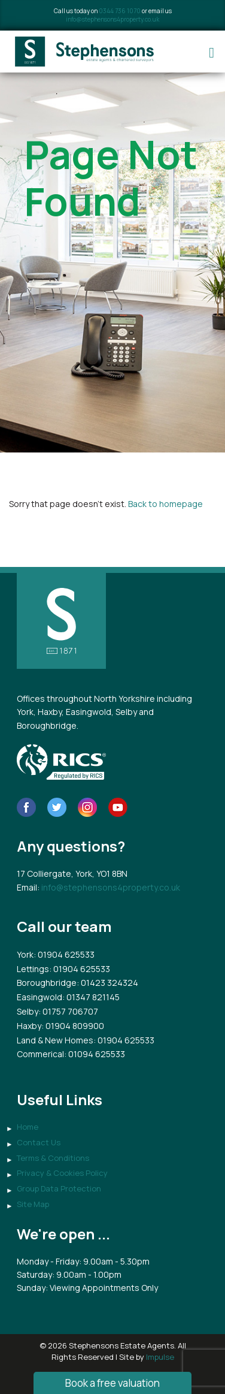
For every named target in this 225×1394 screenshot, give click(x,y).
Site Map (33, 1204)
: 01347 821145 (91, 997)
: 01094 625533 (94, 1054)
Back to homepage (165, 503)
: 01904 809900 (72, 1025)
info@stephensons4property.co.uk (112, 19)
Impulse (160, 1356)
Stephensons (85, 52)
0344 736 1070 (120, 11)
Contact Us (38, 1142)
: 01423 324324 (107, 982)
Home (27, 1126)
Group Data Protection (59, 1188)
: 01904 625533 (64, 954)
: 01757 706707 (68, 1011)
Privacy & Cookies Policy (62, 1172)
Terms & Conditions (53, 1157)
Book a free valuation (112, 1383)
